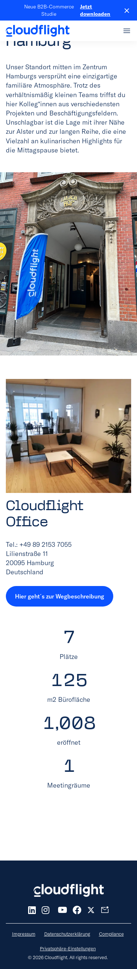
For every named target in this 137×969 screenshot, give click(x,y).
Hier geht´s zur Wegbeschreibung (59, 596)
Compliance (111, 934)
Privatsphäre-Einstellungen (68, 948)
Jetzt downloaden (95, 10)
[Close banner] (123, 10)
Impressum (23, 934)
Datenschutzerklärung (67, 934)
